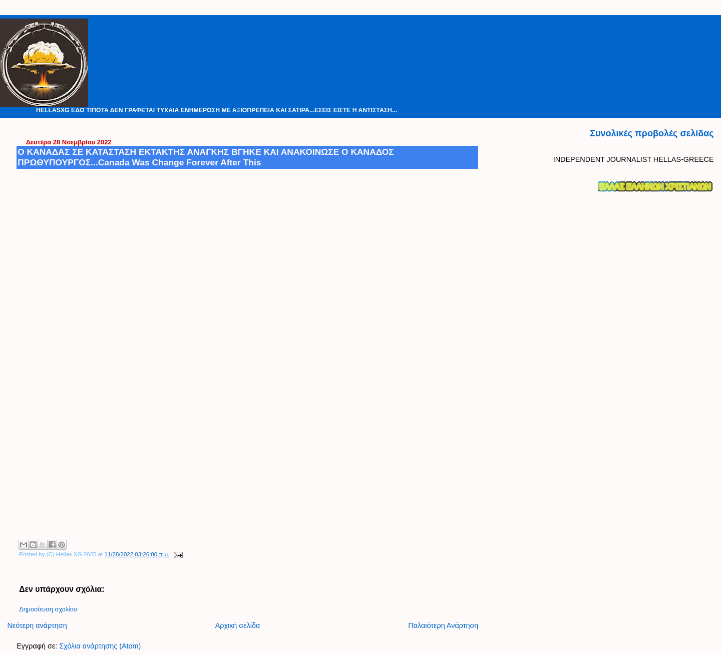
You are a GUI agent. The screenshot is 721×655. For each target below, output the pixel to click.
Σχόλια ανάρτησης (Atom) (100, 646)
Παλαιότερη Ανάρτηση (443, 625)
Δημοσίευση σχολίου (48, 609)
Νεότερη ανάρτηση (37, 625)
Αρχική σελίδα (237, 625)
